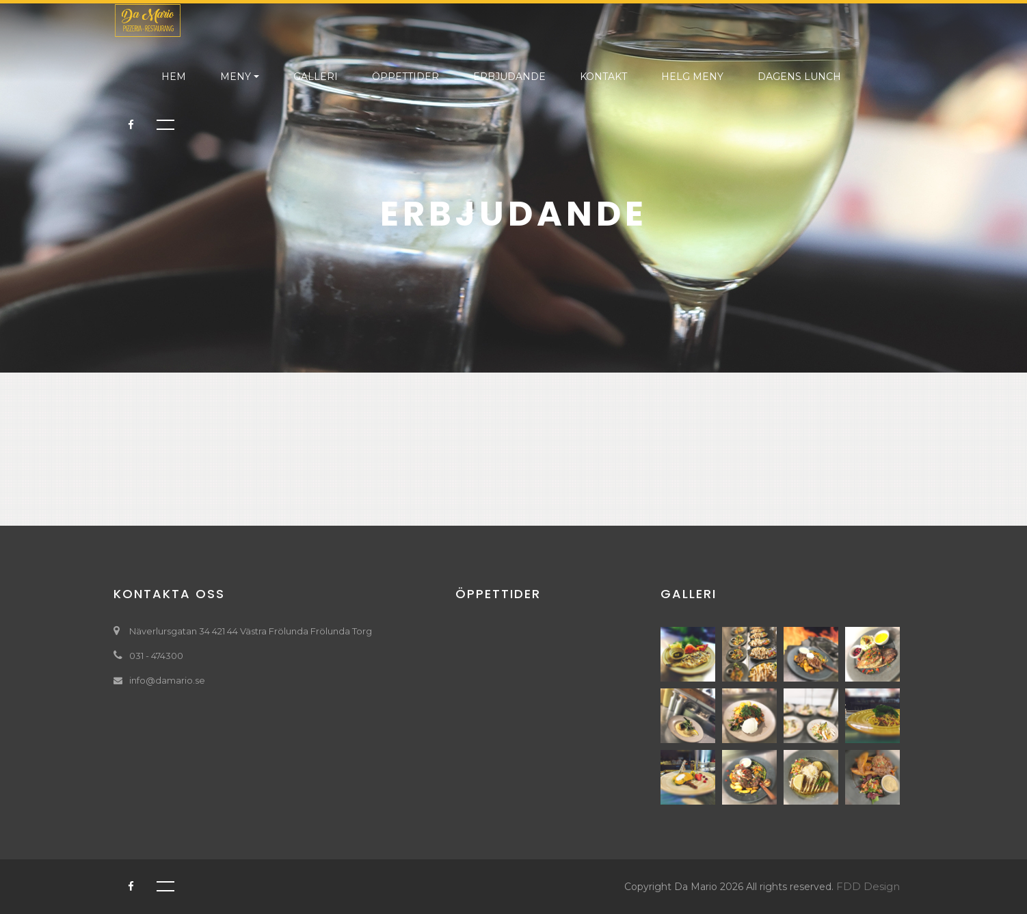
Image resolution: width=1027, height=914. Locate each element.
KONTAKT (603, 76)
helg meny (692, 76)
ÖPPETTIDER (405, 76)
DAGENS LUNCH (799, 76)
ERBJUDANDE (509, 76)
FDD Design (868, 886)
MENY (235, 76)
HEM (173, 76)
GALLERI (315, 76)
